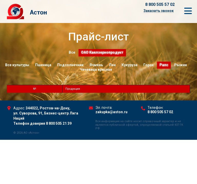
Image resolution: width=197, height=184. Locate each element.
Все (72, 52)
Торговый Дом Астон (45, 11)
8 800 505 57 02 (160, 4)
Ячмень (96, 65)
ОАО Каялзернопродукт (102, 52)
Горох (148, 65)
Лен (112, 65)
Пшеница (43, 65)
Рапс (164, 65)
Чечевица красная (96, 69)
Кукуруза (129, 65)
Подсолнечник (70, 65)
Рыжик (180, 65)
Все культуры (17, 65)
